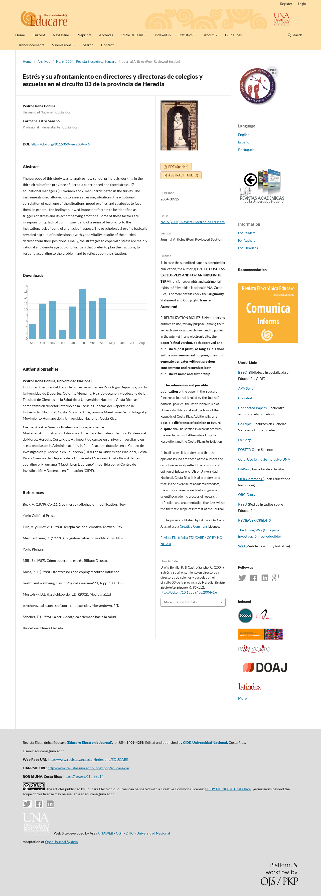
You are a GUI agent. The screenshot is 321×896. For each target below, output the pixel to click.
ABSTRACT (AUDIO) (183, 175)
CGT (119, 833)
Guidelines (233, 35)
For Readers (246, 233)
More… (243, 698)
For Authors (246, 240)
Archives (106, 35)
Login (302, 4)
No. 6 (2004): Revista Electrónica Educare (86, 61)
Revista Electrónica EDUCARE (182, 538)
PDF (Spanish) (178, 167)
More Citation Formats (180, 602)
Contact (107, 45)
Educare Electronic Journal (89, 742)
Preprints (84, 35)
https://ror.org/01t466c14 (83, 776)
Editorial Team (132, 35)
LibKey (243, 469)
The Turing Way (250, 530)
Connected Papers (252, 408)
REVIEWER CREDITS (254, 520)
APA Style (245, 388)
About (209, 35)
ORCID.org (246, 494)
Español (244, 142)
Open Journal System (61, 842)
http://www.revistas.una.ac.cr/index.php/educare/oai (88, 768)
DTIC (130, 833)
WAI (241, 546)
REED (242, 504)
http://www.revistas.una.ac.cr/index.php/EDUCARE (88, 759)
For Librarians (248, 248)
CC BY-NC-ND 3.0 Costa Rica (228, 789)
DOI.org (244, 440)
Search (88, 45)
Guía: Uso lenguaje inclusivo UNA (264, 459)
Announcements (31, 45)
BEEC (242, 372)
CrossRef (245, 398)
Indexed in (163, 35)
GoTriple (245, 424)
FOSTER (245, 449)
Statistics (186, 35)
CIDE (187, 742)
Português (246, 149)
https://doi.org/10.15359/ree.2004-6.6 (60, 144)
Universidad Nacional (209, 742)
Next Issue (61, 35)
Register (286, 4)
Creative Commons (194, 526)
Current (39, 35)
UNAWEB (105, 833)
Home (20, 35)
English (243, 134)
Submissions (62, 45)
